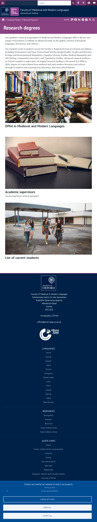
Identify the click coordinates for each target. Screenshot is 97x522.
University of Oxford (29, 13)
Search (73, 3)
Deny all (47, 507)
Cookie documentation (49, 490)
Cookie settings (47, 499)
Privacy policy (50, 487)
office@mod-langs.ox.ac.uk (49, 322)
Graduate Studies (14, 20)
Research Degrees (31, 20)
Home (3, 19)
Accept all (47, 516)
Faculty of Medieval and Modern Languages (44, 10)
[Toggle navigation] (2, 3)
